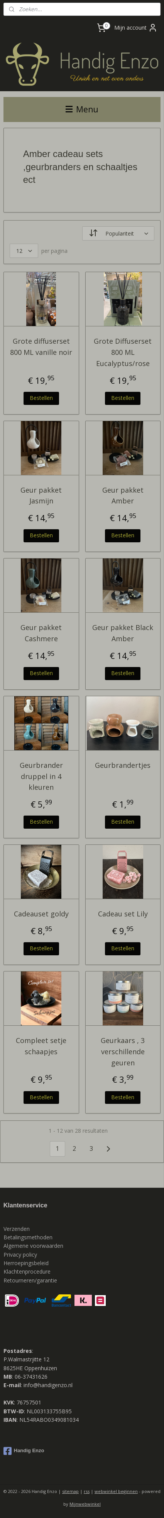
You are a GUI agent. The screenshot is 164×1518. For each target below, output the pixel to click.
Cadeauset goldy (41, 913)
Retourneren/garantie (30, 1280)
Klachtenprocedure (27, 1271)
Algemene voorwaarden (33, 1245)
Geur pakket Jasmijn (41, 495)
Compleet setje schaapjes (41, 1046)
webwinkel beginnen (116, 1491)
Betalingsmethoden (27, 1237)
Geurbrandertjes (122, 764)
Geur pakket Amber (123, 495)
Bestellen (41, 397)
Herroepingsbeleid (26, 1263)
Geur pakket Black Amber (122, 633)
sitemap (70, 1491)
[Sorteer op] (118, 233)
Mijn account (135, 27)
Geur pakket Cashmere (41, 633)
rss (87, 1491)
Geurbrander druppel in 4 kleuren (41, 776)
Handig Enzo (23, 1451)
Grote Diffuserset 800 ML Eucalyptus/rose (123, 352)
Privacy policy (21, 1254)
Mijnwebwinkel (85, 1504)
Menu (82, 109)
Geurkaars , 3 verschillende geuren (123, 1051)
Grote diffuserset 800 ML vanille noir (41, 346)
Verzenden (16, 1228)
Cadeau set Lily (123, 913)
